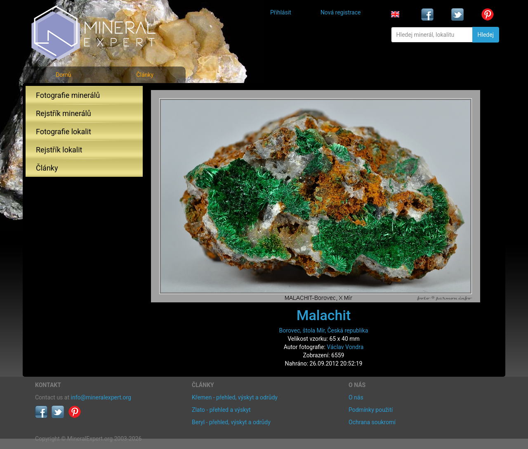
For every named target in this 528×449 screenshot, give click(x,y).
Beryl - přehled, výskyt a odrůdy (231, 422)
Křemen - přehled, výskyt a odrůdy (235, 397)
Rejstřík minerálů (63, 113)
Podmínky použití (371, 409)
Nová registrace (341, 12)
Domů (63, 74)
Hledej (486, 34)
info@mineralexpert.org (101, 397)
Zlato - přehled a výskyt (221, 409)
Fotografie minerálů (68, 95)
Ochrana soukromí (372, 422)
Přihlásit (280, 12)
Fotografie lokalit (63, 131)
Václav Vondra (345, 347)
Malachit (324, 315)
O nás (356, 397)
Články (144, 74)
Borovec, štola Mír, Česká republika (323, 330)
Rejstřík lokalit (59, 149)
